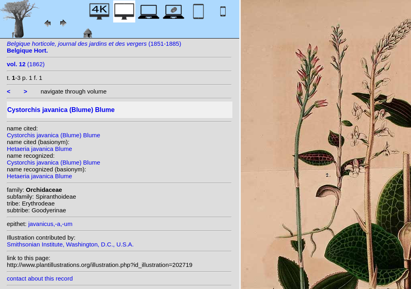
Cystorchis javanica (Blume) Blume (53, 135)
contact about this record (40, 278)
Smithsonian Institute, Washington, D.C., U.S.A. (70, 244)
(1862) (26, 64)
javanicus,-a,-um (50, 223)
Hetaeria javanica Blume (39, 148)
